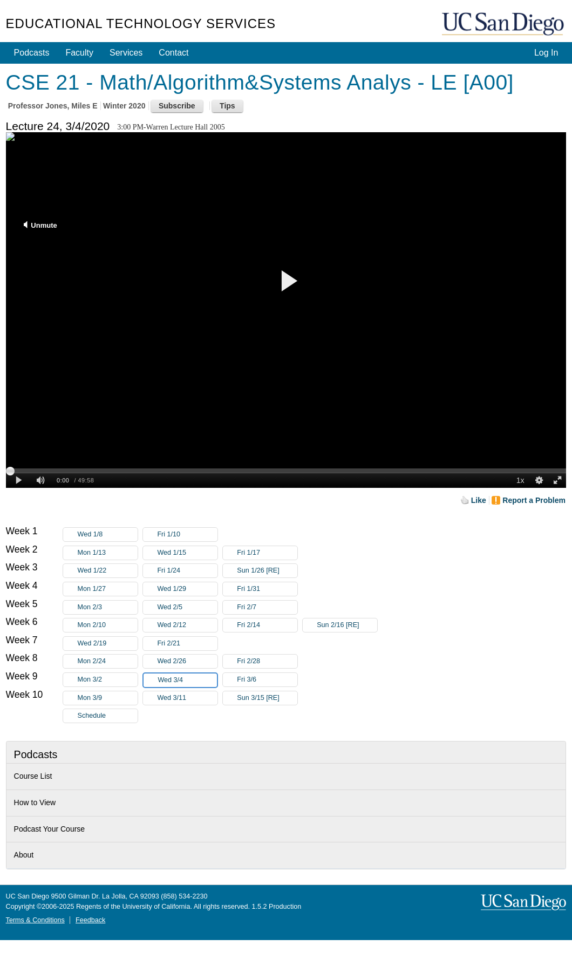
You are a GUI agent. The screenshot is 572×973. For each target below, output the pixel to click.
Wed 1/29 (187, 589)
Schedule (91, 715)
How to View (35, 802)
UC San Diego (504, 24)
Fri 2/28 (267, 661)
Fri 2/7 (267, 607)
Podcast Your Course (49, 829)
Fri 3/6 (267, 679)
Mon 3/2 (107, 679)
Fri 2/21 (187, 643)
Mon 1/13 (107, 553)
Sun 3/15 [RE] (267, 698)
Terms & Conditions (35, 920)
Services (126, 52)
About (24, 854)
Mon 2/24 (107, 661)
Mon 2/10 (107, 625)
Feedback (90, 920)
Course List (33, 776)
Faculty (79, 52)
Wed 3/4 (187, 680)
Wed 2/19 (107, 643)
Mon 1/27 (107, 589)
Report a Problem (534, 500)
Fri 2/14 (267, 625)
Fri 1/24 (187, 570)
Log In (546, 52)
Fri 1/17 (267, 553)
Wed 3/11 (187, 698)
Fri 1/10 (187, 534)
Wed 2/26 (187, 661)
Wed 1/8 (107, 534)
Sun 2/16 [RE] (347, 625)
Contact (173, 52)
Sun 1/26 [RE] (267, 570)
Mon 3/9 (107, 698)
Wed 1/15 (187, 553)
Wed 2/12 (187, 625)
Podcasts (32, 52)
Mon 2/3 (107, 607)
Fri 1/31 (267, 589)
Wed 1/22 (107, 570)
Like (478, 500)
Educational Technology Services (141, 23)
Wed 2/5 (187, 607)
